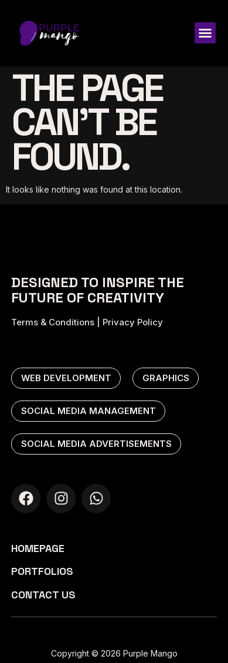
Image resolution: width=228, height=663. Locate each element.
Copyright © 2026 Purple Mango (114, 653)
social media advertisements (96, 443)
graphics (165, 377)
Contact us (43, 594)
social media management (88, 410)
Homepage (37, 548)
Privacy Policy (133, 322)
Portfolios (42, 571)
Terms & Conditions (52, 322)
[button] (205, 32)
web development (66, 377)
